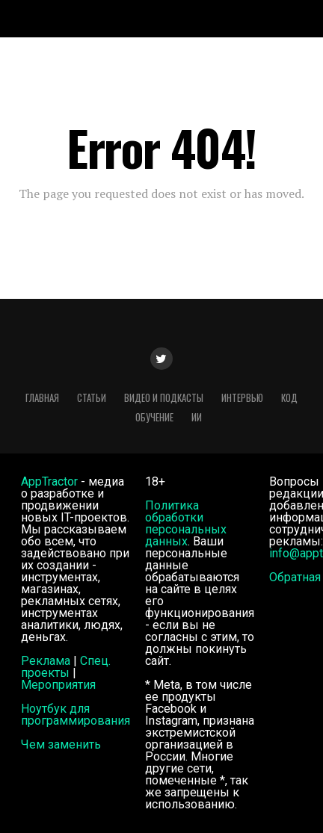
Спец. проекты (66, 667)
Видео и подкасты (163, 398)
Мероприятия (58, 685)
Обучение (154, 417)
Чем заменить (61, 744)
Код (289, 398)
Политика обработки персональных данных (186, 523)
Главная (42, 398)
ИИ (196, 417)
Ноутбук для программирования (75, 715)
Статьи (91, 398)
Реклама (45, 661)
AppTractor (49, 481)
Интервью (242, 398)
